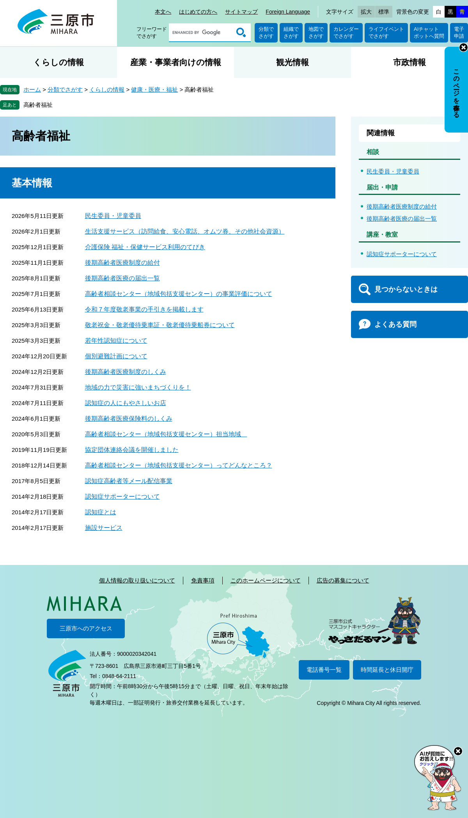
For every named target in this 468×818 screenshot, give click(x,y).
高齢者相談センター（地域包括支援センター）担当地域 (166, 434)
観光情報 (292, 62)
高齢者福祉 (38, 104)
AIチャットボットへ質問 (429, 32)
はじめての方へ (198, 12)
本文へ (163, 12)
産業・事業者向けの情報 (175, 62)
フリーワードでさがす (151, 32)
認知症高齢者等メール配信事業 (128, 481)
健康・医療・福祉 (154, 89)
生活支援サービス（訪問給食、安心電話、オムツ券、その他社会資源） (185, 231)
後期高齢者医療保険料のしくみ (128, 418)
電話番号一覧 (324, 669)
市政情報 (409, 62)
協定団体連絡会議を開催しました (132, 449)
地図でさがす (316, 32)
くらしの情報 (58, 62)
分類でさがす (266, 32)
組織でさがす (291, 32)
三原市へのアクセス (86, 628)
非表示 (463, 47)
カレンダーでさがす (346, 32)
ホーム (32, 89)
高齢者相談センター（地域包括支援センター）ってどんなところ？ (178, 465)
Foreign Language (288, 12)
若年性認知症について (116, 340)
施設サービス (103, 527)
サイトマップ (241, 12)
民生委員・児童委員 (113, 215)
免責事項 (202, 580)
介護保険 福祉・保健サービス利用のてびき (145, 247)
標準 (383, 12)
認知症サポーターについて (122, 496)
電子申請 (459, 32)
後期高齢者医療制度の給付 (122, 262)
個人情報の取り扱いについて (137, 580)
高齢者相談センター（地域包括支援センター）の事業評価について (178, 293)
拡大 (366, 12)
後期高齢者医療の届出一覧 (122, 278)
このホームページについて (265, 580)
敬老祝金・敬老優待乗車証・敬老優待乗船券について (160, 325)
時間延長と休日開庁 (387, 669)
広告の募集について (343, 580)
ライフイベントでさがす (386, 32)
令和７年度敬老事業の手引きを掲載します (144, 309)
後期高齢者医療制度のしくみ (125, 371)
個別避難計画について (116, 356)
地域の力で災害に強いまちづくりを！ (138, 387)
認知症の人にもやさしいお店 (125, 403)
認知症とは (100, 512)
